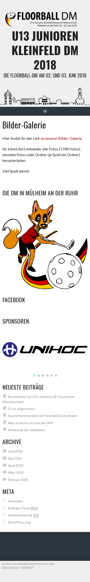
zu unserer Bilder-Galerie (61, 138)
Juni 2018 (15, 451)
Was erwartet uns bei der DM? (30, 423)
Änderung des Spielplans (26, 430)
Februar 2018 (18, 480)
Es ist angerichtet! (22, 409)
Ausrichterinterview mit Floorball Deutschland (42, 416)
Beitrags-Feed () (23, 508)
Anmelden (15, 501)
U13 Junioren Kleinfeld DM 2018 (45, 50)
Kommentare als (23, 515)
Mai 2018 (15, 458)
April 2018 (15, 465)
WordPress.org (19, 522)
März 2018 (16, 472)
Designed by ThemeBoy (18, 567)
